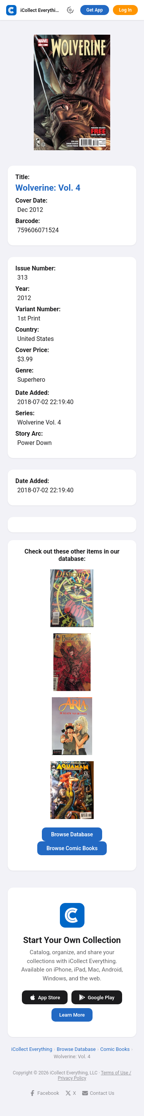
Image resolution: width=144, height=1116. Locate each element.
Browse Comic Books (72, 848)
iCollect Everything (31, 1049)
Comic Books (115, 1049)
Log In (125, 10)
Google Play (96, 997)
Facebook (44, 1093)
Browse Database (72, 834)
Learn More (71, 1015)
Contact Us (98, 1093)
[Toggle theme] (70, 10)
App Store (45, 997)
